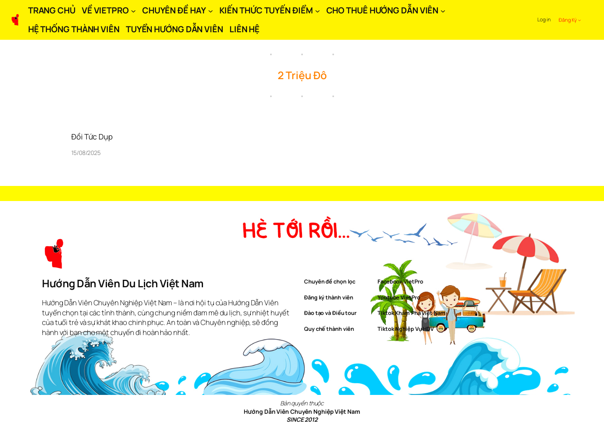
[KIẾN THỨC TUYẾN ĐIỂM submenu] (317, 10)
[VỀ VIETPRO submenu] (133, 10)
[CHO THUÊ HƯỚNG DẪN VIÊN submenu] (442, 10)
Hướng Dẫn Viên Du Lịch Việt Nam (122, 283)
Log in (543, 19)
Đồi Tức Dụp (92, 136)
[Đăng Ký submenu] (579, 19)
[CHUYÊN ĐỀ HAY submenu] (210, 10)
